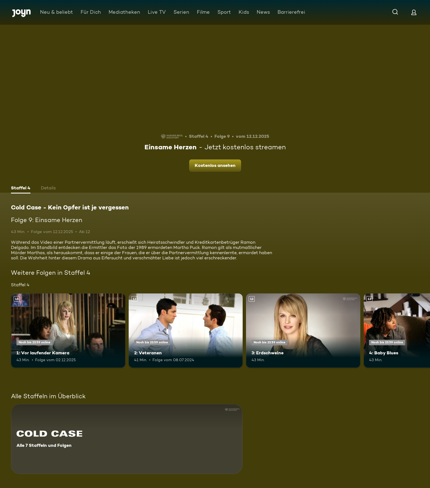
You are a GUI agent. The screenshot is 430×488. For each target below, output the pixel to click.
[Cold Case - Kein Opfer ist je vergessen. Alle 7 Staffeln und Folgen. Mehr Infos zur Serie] (126, 439)
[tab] (21, 188)
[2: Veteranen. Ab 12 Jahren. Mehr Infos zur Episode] (186, 330)
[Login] (413, 12)
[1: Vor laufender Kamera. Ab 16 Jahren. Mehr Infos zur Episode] (68, 330)
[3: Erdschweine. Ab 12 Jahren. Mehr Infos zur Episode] (303, 330)
